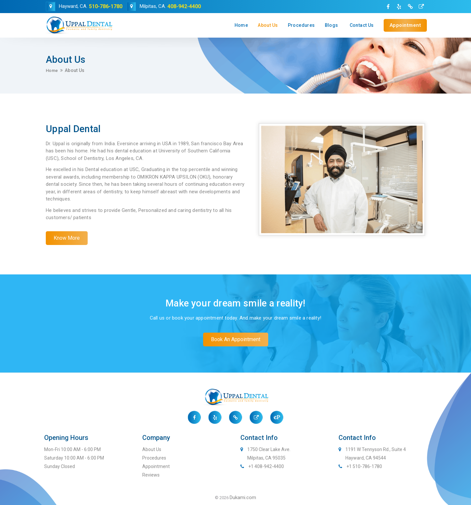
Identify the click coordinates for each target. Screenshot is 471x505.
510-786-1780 (105, 6)
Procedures (301, 25)
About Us (268, 25)
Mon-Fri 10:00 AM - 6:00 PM (72, 449)
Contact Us (362, 25)
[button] (67, 238)
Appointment (405, 25)
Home (241, 25)
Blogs (331, 25)
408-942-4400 (184, 6)
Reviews (151, 475)
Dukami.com (243, 497)
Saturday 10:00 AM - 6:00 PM (74, 458)
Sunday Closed (59, 466)
